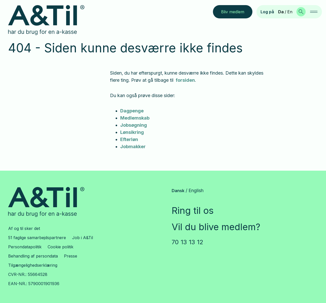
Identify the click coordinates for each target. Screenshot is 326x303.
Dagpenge (132, 110)
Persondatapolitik (25, 246)
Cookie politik (60, 246)
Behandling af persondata (33, 256)
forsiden (185, 80)
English (195, 190)
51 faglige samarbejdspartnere (37, 237)
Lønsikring (132, 132)
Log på (267, 11)
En (289, 11)
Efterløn (129, 139)
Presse (70, 256)
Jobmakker (133, 146)
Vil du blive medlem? (216, 226)
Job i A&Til (82, 237)
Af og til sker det (24, 228)
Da (281, 12)
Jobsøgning (133, 125)
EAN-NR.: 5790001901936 (33, 283)
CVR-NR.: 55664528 (27, 274)
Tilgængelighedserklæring (32, 265)
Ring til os (193, 210)
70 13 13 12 (187, 242)
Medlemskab (135, 118)
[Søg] (301, 11)
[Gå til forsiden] (50, 20)
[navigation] (314, 11)
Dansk (178, 190)
